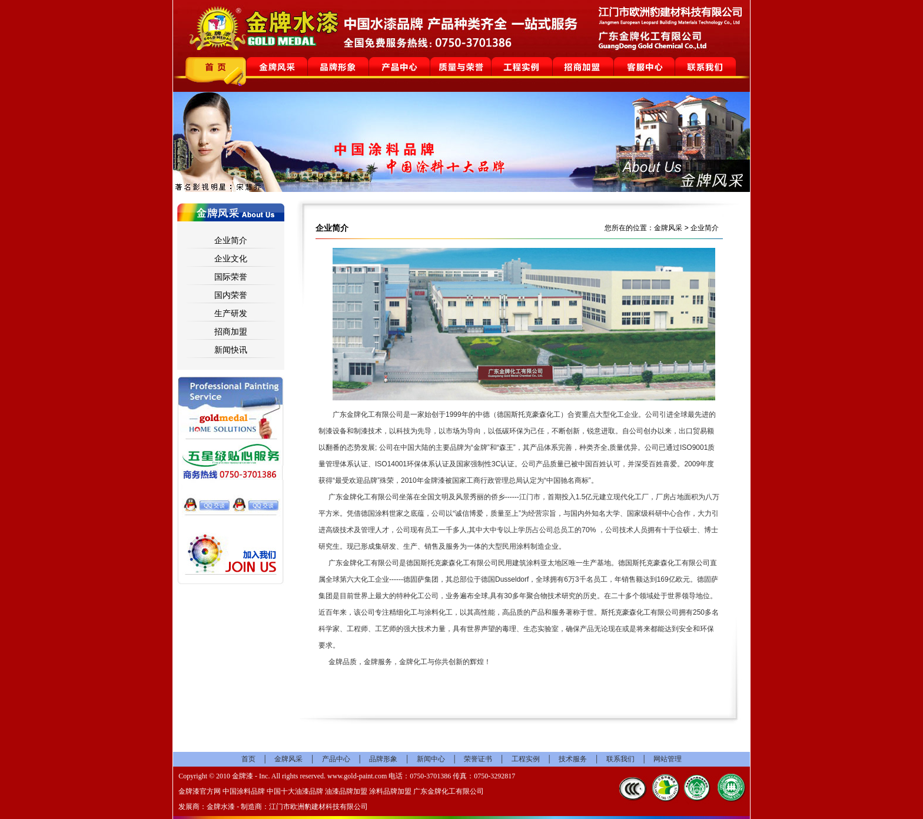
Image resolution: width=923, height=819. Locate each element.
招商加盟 (230, 331)
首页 (248, 759)
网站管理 (667, 759)
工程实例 (526, 759)
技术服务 (573, 759)
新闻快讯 (230, 349)
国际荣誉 (230, 276)
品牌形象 (383, 759)
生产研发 (230, 313)
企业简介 (230, 240)
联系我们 (620, 759)
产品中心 (336, 759)
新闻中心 (431, 759)
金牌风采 (288, 759)
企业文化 (230, 258)
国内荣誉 (230, 295)
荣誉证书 (478, 759)
